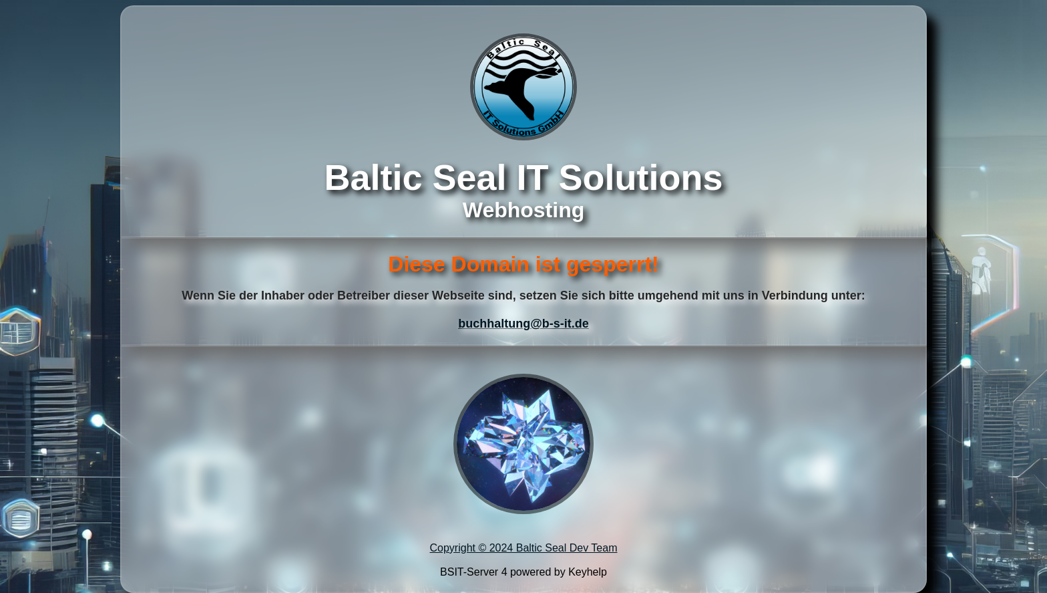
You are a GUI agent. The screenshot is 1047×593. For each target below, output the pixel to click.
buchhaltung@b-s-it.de (523, 323)
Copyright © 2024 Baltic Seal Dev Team (524, 548)
